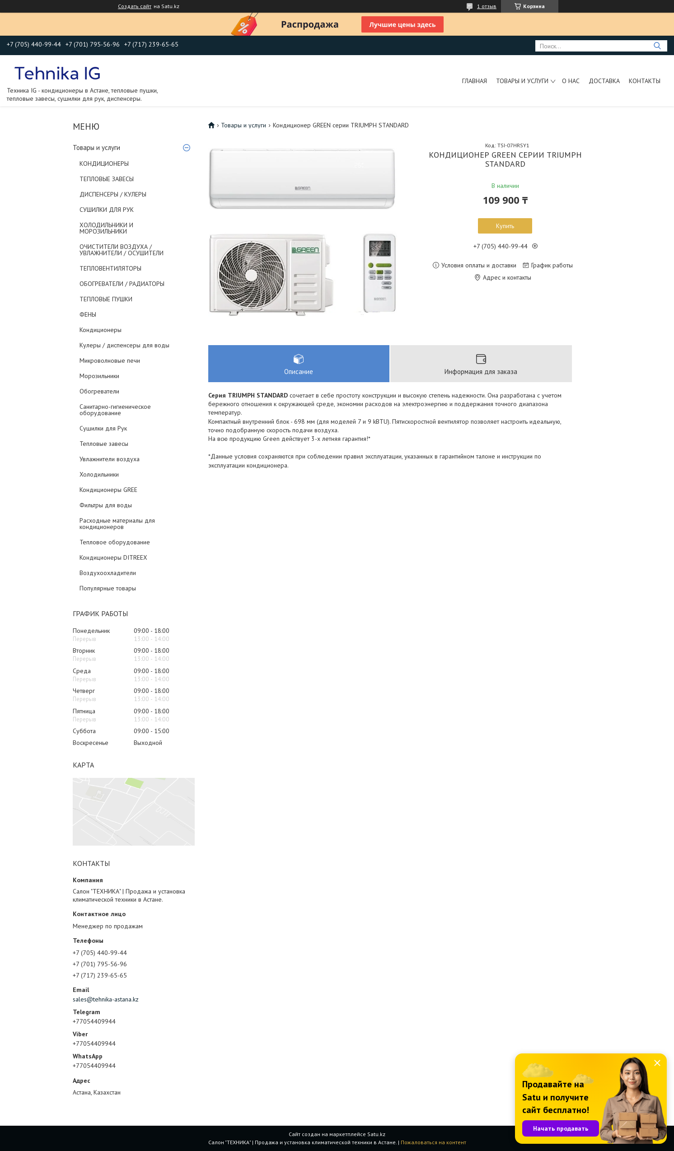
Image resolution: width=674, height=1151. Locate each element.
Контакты (644, 81)
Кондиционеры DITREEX (113, 557)
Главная (474, 81)
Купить (505, 226)
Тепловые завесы (104, 444)
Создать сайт (134, 6)
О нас (571, 81)
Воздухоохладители (108, 573)
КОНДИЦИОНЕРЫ (104, 163)
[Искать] (657, 45)
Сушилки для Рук (103, 428)
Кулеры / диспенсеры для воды (124, 345)
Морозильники (99, 376)
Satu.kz (376, 1134)
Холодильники (99, 474)
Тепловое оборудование (115, 542)
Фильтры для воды (106, 505)
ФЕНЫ (88, 314)
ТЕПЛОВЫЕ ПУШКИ (106, 299)
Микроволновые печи (110, 360)
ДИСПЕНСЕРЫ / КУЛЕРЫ (113, 194)
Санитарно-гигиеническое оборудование (115, 409)
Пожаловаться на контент (433, 1142)
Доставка (604, 81)
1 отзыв (486, 6)
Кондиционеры (101, 330)
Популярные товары (108, 588)
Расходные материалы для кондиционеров (117, 523)
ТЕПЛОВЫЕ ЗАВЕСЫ (107, 179)
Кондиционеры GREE (108, 490)
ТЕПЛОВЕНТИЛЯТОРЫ (110, 268)
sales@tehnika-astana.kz (106, 999)
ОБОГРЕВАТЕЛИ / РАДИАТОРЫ (122, 284)
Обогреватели (99, 391)
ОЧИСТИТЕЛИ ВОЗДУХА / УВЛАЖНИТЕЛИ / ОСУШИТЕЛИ (122, 250)
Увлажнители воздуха (110, 459)
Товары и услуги (522, 81)
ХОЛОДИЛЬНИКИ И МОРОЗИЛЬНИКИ (106, 228)
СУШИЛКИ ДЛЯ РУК (107, 210)
